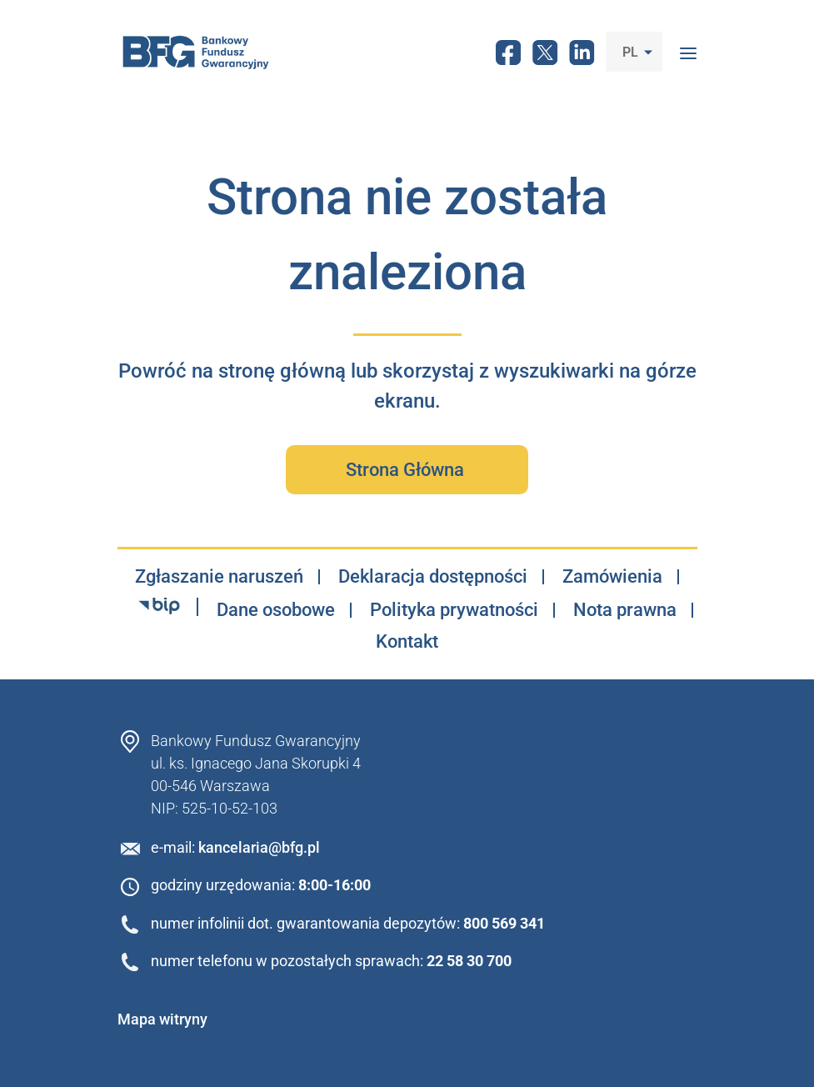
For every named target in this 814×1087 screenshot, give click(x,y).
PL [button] (632, 52)
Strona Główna (407, 469)
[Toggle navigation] (688, 52)
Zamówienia (612, 576)
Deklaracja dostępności (432, 576)
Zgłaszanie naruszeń (219, 576)
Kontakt (407, 641)
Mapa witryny (162, 1019)
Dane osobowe (276, 610)
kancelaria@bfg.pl (259, 847)
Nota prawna (625, 610)
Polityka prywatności (454, 610)
